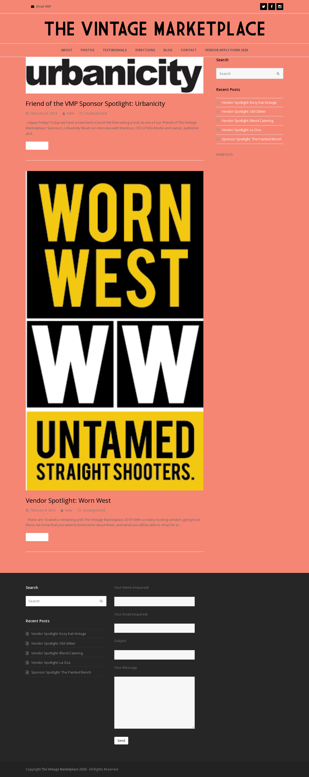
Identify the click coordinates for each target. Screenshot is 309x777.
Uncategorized (96, 113)
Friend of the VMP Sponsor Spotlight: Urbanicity (95, 103)
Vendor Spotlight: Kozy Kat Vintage (249, 102)
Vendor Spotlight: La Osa (241, 129)
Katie (70, 113)
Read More (37, 145)
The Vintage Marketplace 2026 (64, 769)
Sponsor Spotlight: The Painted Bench (252, 139)
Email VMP (43, 6)
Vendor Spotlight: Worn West (68, 500)
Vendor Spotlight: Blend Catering (247, 120)
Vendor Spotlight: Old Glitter (244, 111)
